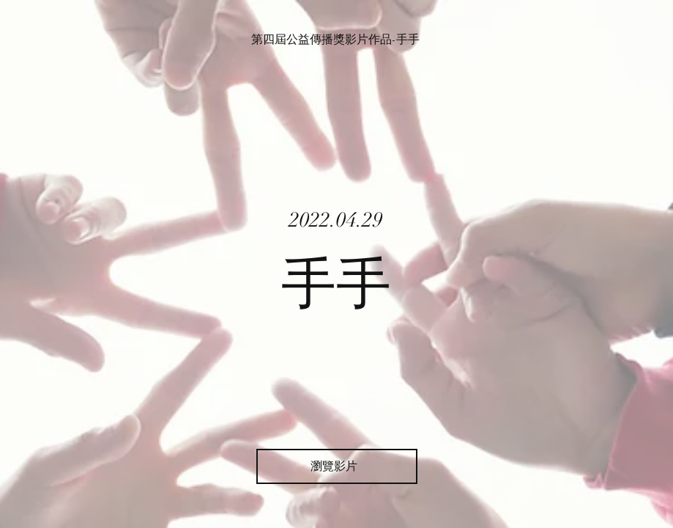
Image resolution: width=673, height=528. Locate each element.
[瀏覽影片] (336, 466)
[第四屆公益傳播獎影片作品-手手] (336, 39)
